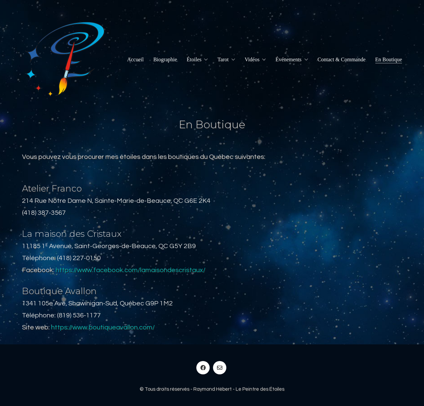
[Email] (219, 367)
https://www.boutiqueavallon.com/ (103, 327)
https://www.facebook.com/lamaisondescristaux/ (130, 270)
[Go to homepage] (64, 59)
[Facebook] (203, 367)
